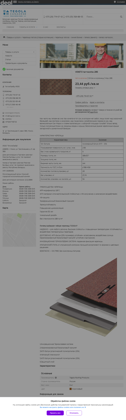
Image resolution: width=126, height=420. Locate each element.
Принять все (55, 413)
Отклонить (74, 413)
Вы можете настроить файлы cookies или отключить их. (62, 407)
